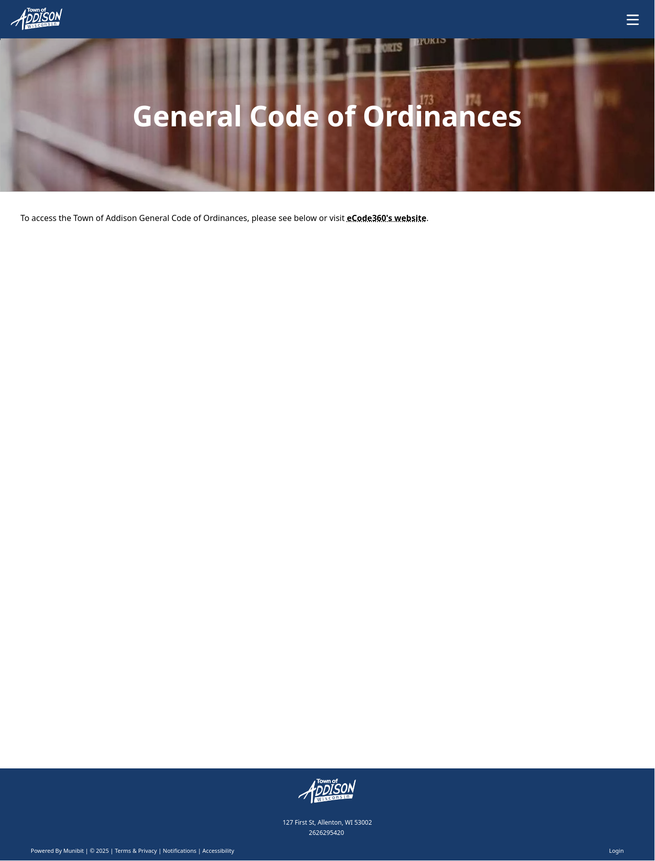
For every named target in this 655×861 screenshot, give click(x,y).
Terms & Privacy (136, 850)
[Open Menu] (632, 19)
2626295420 (326, 832)
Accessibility (218, 850)
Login (616, 850)
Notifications (179, 850)
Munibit (73, 850)
